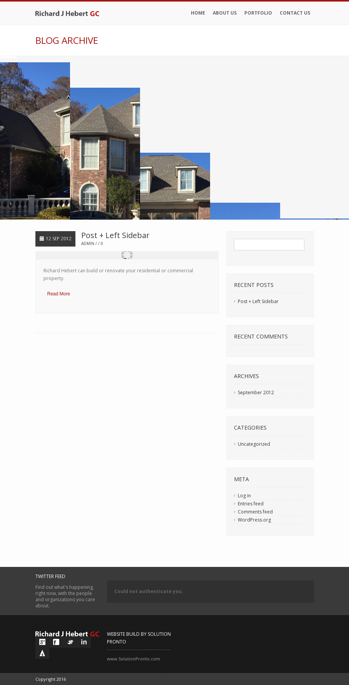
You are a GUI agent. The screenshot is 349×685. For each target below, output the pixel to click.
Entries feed (251, 503)
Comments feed (255, 511)
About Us (225, 13)
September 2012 (256, 392)
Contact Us (295, 13)
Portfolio (258, 13)
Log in (244, 495)
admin (87, 243)
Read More (58, 294)
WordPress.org (254, 520)
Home (198, 13)
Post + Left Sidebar (115, 235)
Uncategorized (254, 444)
